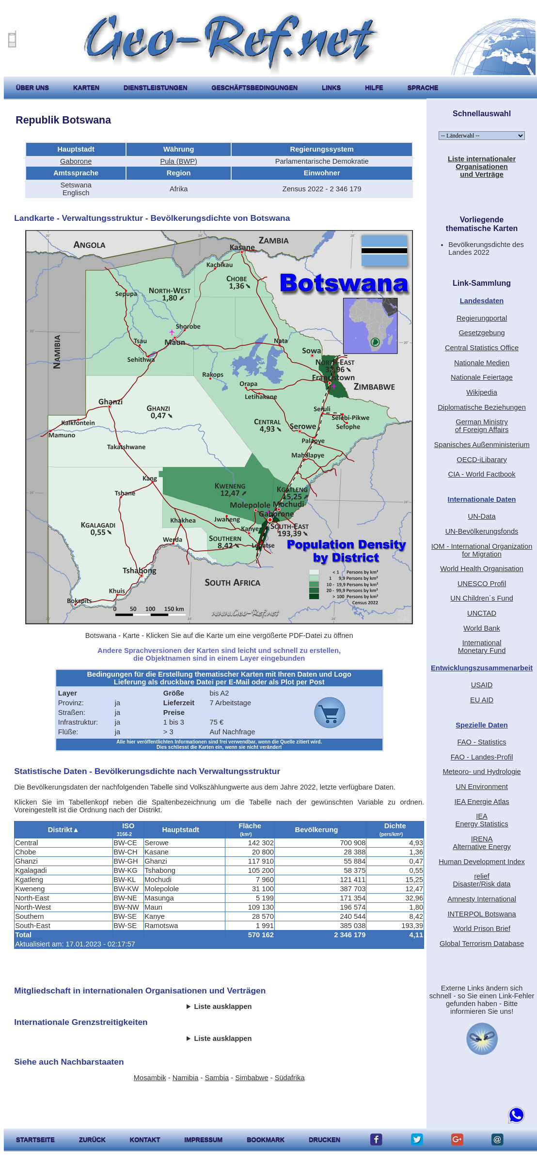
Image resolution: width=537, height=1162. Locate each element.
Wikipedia (481, 392)
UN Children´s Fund (481, 598)
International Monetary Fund (482, 646)
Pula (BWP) (178, 161)
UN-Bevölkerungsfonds (482, 531)
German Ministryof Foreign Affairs (482, 426)
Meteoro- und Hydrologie (481, 771)
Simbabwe (251, 1078)
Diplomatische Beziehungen (482, 407)
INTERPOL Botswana (481, 914)
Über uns (32, 87)
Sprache (423, 87)
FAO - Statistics (482, 742)
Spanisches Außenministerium (481, 445)
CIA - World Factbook (482, 474)
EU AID (481, 700)
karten (86, 87)
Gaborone (76, 161)
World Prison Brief (481, 928)
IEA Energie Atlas (481, 802)
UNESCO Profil (482, 584)
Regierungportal (482, 318)
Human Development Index (482, 862)
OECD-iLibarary (481, 460)
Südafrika (290, 1078)
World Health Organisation (481, 569)
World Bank (481, 628)
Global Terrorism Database (482, 943)
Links (331, 87)
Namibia (186, 1078)
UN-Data (482, 516)
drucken (324, 1139)
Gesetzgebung (481, 333)
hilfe (374, 87)
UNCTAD (481, 613)
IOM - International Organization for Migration (482, 550)
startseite (35, 1139)
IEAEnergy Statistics (481, 820)
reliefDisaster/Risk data (482, 880)
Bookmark (265, 1139)
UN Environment (482, 786)
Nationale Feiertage (482, 377)
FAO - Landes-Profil (482, 757)
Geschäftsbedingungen (255, 87)
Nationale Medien (481, 363)
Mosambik (150, 1078)
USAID (482, 685)
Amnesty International (481, 899)
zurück (92, 1139)
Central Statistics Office (482, 348)
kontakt (145, 1139)
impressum (203, 1139)
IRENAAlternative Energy (482, 843)
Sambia (217, 1078)
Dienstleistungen (155, 87)
